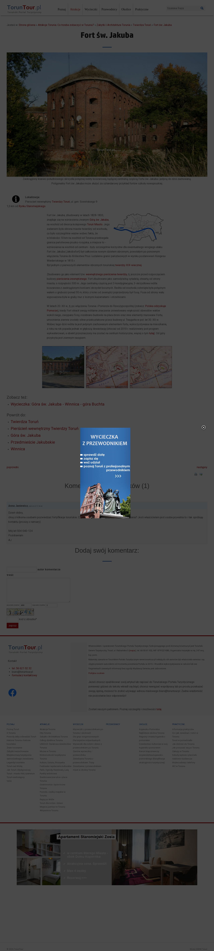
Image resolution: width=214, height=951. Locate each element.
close (185, 413)
